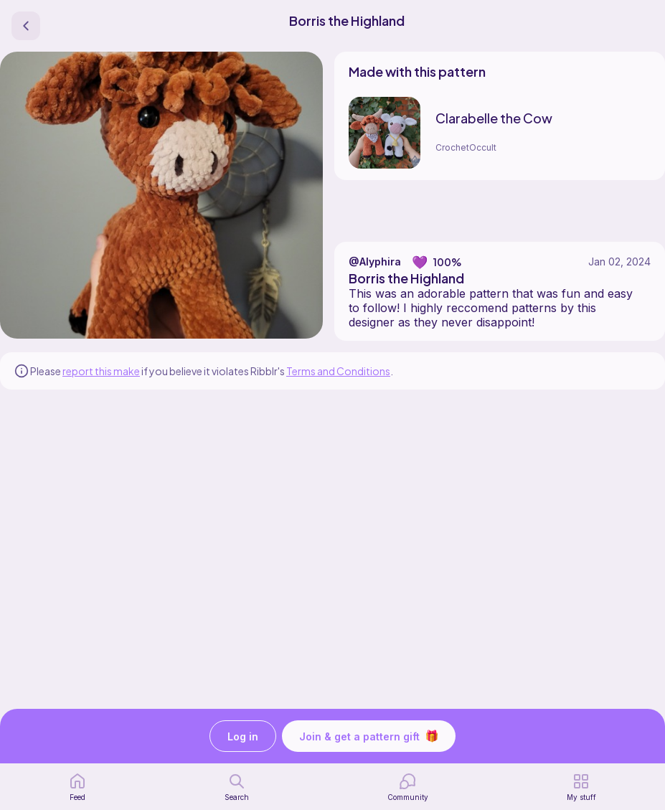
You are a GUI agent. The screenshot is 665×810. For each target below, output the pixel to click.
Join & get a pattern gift (368, 736)
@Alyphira (375, 261)
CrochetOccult (465, 147)
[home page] (77, 787)
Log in (242, 736)
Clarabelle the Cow (493, 118)
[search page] (237, 787)
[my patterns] (581, 787)
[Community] (407, 787)
